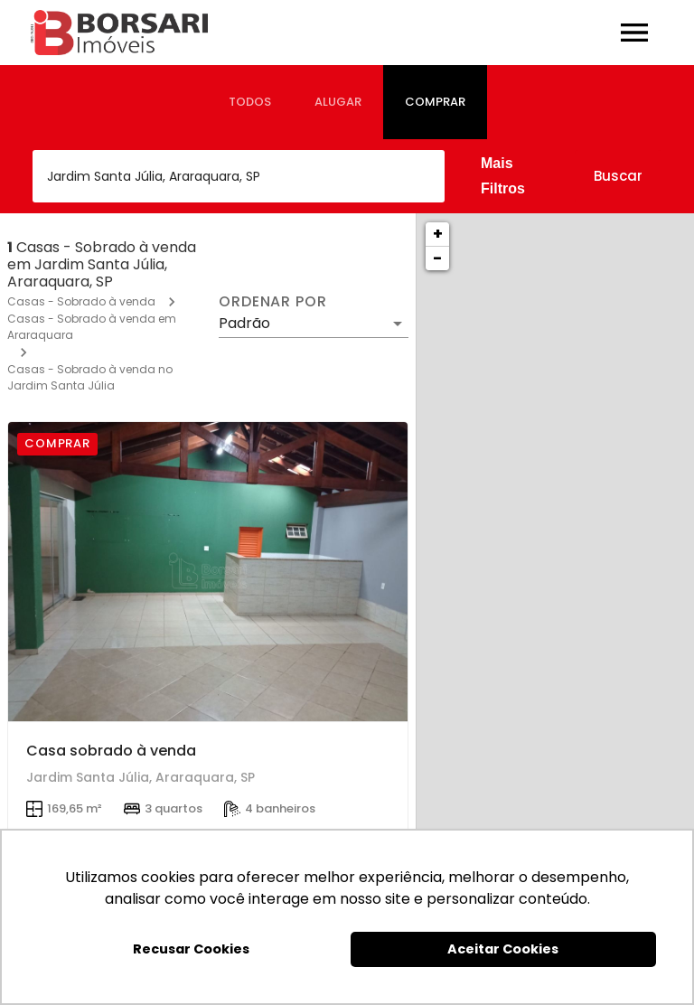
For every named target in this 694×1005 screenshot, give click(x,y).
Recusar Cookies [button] (191, 949)
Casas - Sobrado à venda (81, 301)
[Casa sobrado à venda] (208, 572)
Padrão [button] (244, 323)
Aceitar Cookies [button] (502, 949)
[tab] (250, 102)
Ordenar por (273, 302)
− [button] (437, 258)
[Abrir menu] (634, 32)
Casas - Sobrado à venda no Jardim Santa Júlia (90, 377)
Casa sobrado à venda (111, 750)
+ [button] (438, 233)
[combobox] (239, 176)
